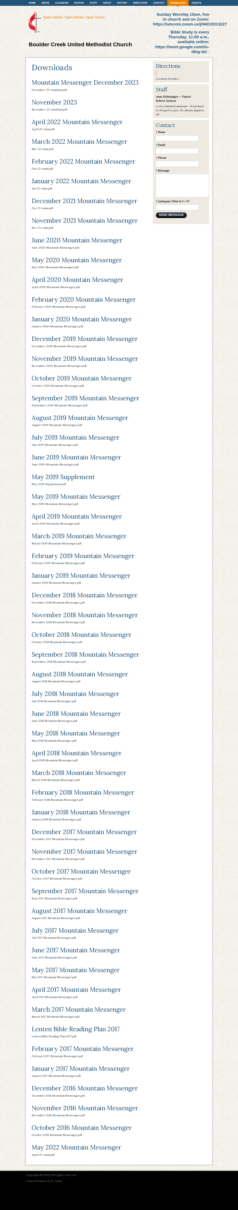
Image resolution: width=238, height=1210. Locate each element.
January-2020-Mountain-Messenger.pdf (57, 326)
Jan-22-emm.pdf (42, 188)
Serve (45, 3)
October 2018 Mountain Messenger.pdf (57, 642)
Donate (196, 3)
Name (160, 132)
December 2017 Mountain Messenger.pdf (58, 839)
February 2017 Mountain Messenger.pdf (57, 1056)
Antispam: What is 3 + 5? (172, 201)
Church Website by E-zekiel (44, 1181)
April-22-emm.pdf (43, 129)
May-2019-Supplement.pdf (49, 484)
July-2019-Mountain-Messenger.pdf (55, 445)
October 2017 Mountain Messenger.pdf (57, 878)
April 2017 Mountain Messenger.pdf (54, 997)
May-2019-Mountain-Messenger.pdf (55, 504)
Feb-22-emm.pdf (42, 168)
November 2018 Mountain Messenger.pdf (58, 622)
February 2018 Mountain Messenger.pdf (57, 800)
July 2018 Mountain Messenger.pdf (54, 701)
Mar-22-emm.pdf (42, 149)
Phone (161, 158)
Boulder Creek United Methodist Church (80, 44)
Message (162, 171)
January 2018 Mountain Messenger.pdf (56, 819)
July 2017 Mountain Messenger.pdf (54, 937)
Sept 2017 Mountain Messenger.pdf (54, 898)
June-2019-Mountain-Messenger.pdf (55, 464)
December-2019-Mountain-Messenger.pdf (59, 346)
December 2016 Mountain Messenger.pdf (58, 1095)
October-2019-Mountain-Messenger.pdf (58, 385)
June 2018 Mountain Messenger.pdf (54, 721)
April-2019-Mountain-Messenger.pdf (55, 523)
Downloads (178, 3)
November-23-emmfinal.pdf (49, 109)
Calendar (61, 3)
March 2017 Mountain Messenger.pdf (55, 1016)
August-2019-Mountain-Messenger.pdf (57, 425)
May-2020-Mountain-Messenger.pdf (55, 267)
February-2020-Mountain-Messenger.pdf (58, 306)
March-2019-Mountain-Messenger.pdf (56, 543)
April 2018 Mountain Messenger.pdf (55, 760)
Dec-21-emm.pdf (42, 208)
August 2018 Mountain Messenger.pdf (56, 681)
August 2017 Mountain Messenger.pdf (56, 918)
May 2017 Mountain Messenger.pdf (54, 977)
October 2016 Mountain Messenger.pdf (57, 1135)
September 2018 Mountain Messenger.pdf (59, 661)
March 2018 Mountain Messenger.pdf (56, 780)
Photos (79, 3)
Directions (140, 3)
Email (160, 145)
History (122, 3)
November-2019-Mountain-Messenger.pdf (59, 366)
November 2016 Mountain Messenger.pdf (58, 1115)
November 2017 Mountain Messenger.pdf (58, 859)
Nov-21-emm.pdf (42, 228)
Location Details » (167, 79)
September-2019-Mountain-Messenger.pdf (59, 405)
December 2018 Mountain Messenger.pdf (58, 602)
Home (32, 3)
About (107, 3)
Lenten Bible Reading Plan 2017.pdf (54, 1036)
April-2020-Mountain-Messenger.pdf (56, 287)
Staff (93, 3)
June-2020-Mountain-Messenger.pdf (55, 247)
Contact (158, 3)
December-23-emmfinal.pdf (49, 90)
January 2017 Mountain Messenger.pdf (56, 1076)
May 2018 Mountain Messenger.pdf (54, 740)
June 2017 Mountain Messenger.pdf (54, 957)
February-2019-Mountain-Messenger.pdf (58, 563)
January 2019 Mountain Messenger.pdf (56, 582)
